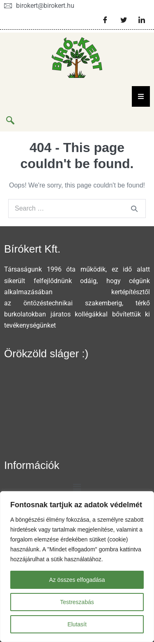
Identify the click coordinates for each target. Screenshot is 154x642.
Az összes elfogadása (77, 579)
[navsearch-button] (10, 121)
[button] (77, 488)
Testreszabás (77, 602)
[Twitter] (123, 20)
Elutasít (77, 624)
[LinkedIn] (142, 20)
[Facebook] (105, 20)
